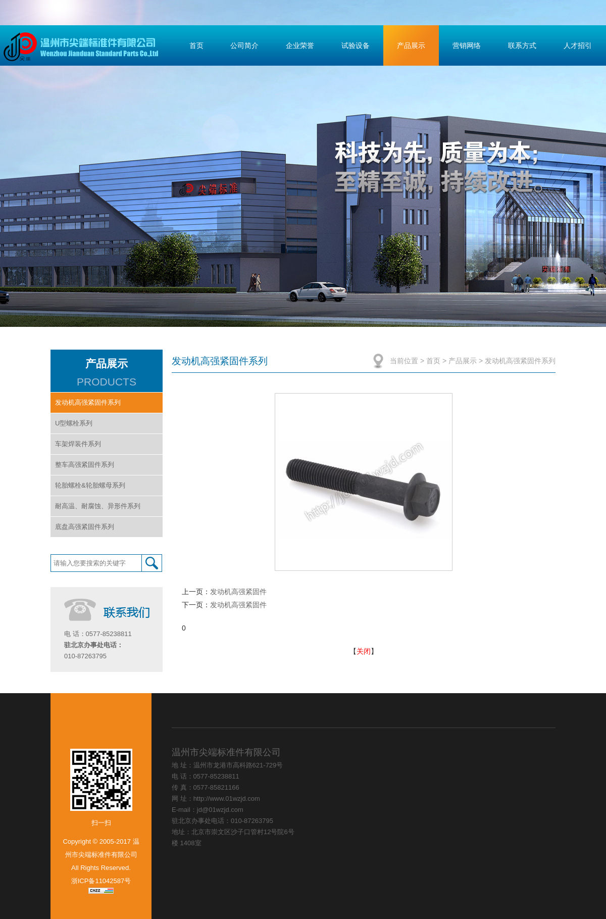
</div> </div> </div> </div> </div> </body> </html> (430, 802)
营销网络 (466, 45)
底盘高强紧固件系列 (84, 526)
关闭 (364, 651)
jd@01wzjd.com (220, 809)
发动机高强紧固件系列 (88, 402)
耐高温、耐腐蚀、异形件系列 (97, 506)
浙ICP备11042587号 (101, 881)
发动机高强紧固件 (238, 592)
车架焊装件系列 (78, 444)
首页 (196, 45)
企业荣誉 (300, 45)
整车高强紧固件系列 (84, 464)
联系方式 (522, 45)
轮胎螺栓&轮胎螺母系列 (90, 485)
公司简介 (244, 45)
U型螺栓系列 (73, 423)
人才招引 (578, 45)
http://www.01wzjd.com (226, 798)
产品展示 (411, 45)
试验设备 (355, 45)
